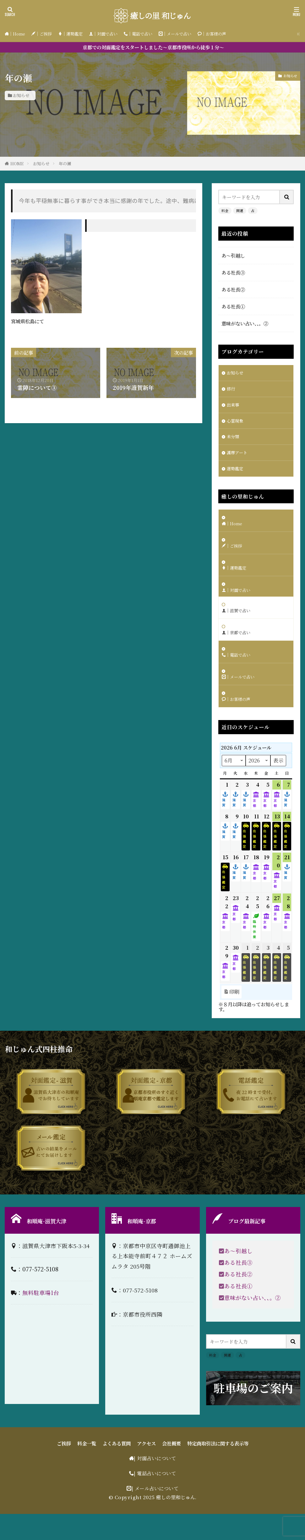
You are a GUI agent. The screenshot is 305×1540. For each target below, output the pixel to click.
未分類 (234, 441)
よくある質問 (116, 1469)
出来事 (234, 407)
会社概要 (171, 1469)
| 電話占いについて (155, 1499)
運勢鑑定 (236, 475)
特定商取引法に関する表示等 (217, 1469)
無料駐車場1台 (40, 1318)
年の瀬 (65, 164)
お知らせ (21, 95)
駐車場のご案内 (253, 1414)
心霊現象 (236, 424)
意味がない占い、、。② (244, 323)
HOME (17, 164)
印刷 (231, 1017)
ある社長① (233, 306)
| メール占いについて (155, 1514)
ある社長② (233, 289)
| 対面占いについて (155, 1484)
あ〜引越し (233, 255)
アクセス (146, 1469)
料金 (224, 210)
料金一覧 (86, 1469)
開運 (239, 210)
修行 (231, 390)
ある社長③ (233, 272)
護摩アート (238, 458)
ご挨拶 (64, 1469)
